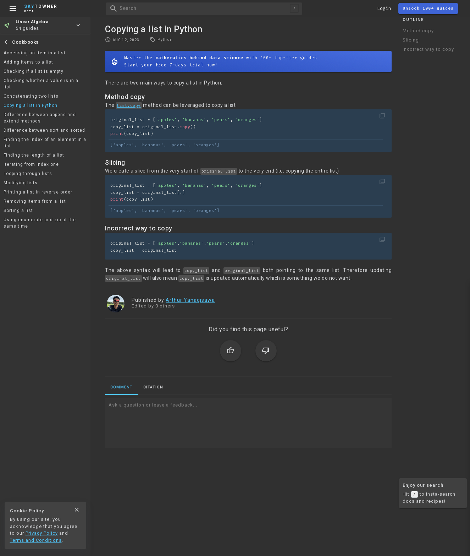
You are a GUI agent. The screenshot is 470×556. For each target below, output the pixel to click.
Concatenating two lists (31, 96)
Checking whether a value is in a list (41, 83)
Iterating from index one (31, 164)
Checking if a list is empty (33, 71)
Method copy (418, 30)
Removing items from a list (35, 201)
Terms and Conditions (36, 540)
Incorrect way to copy (428, 49)
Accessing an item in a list (35, 52)
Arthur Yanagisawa (190, 300)
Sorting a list (18, 210)
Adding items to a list (28, 62)
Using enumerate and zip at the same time (40, 223)
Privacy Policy (42, 533)
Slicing (411, 40)
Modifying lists (21, 182)
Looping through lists (28, 173)
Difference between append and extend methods (40, 118)
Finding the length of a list (34, 155)
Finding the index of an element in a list (45, 142)
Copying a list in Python (30, 105)
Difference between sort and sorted (44, 130)
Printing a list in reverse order (38, 192)
